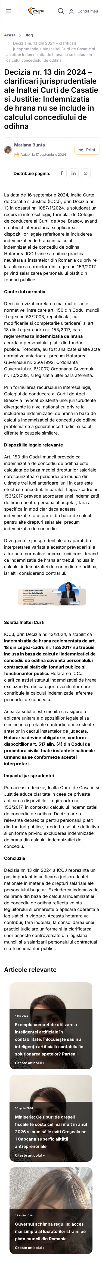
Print (87, 149)
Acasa (10, 35)
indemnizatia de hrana (59, 336)
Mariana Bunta (29, 145)
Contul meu (83, 11)
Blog (28, 35)
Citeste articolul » (51, 1038)
